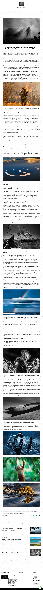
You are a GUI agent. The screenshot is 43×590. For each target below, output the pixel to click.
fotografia (31, 511)
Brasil (11, 511)
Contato (35, 583)
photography (16, 513)
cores (14, 511)
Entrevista (23, 511)
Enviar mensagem (36, 576)
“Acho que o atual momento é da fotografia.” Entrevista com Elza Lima (12, 551)
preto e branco (21, 513)
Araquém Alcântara (6, 511)
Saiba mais (12, 585)
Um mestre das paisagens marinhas (11, 539)
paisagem (11, 513)
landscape (35, 511)
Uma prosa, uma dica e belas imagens (12, 528)
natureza (8, 513)
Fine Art (28, 511)
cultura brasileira (18, 511)
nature (4, 513)
